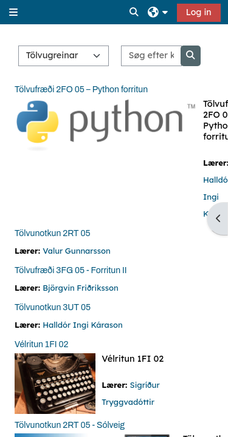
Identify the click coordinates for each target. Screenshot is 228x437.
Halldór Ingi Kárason (82, 325)
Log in (199, 12)
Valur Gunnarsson (77, 251)
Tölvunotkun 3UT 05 (53, 307)
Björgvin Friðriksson (80, 288)
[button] (134, 12)
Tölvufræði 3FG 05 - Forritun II (71, 270)
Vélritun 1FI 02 (41, 344)
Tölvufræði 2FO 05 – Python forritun (81, 89)
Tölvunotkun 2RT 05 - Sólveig (70, 425)
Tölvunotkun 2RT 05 (53, 233)
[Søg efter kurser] (151, 56)
